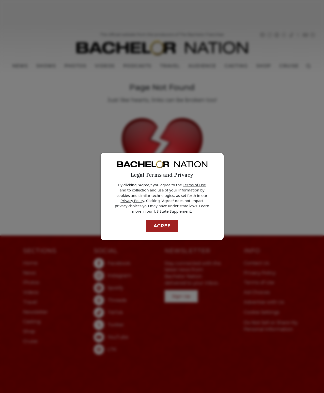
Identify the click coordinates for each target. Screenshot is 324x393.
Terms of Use (194, 184)
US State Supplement (172, 211)
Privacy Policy (132, 200)
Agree (162, 226)
